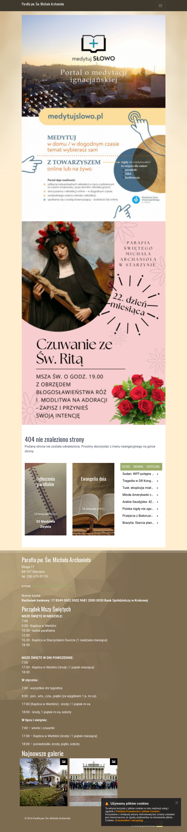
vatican (152, 467)
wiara (138, 467)
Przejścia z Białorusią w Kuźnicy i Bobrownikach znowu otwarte (138, 516)
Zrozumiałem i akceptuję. (129, 820)
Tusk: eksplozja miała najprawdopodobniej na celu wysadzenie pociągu (138, 488)
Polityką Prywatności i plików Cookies (137, 811)
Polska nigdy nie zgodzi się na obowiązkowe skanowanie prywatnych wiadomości (138, 509)
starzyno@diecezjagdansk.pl (52, 586)
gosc (126, 467)
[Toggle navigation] (160, 6)
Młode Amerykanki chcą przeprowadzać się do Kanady (138, 495)
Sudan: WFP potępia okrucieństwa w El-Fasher (138, 474)
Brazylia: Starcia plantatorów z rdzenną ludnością (138, 523)
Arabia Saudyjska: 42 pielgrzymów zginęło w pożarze (138, 502)
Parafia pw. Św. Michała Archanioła (43, 4)
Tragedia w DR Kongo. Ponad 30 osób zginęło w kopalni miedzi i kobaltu (138, 481)
